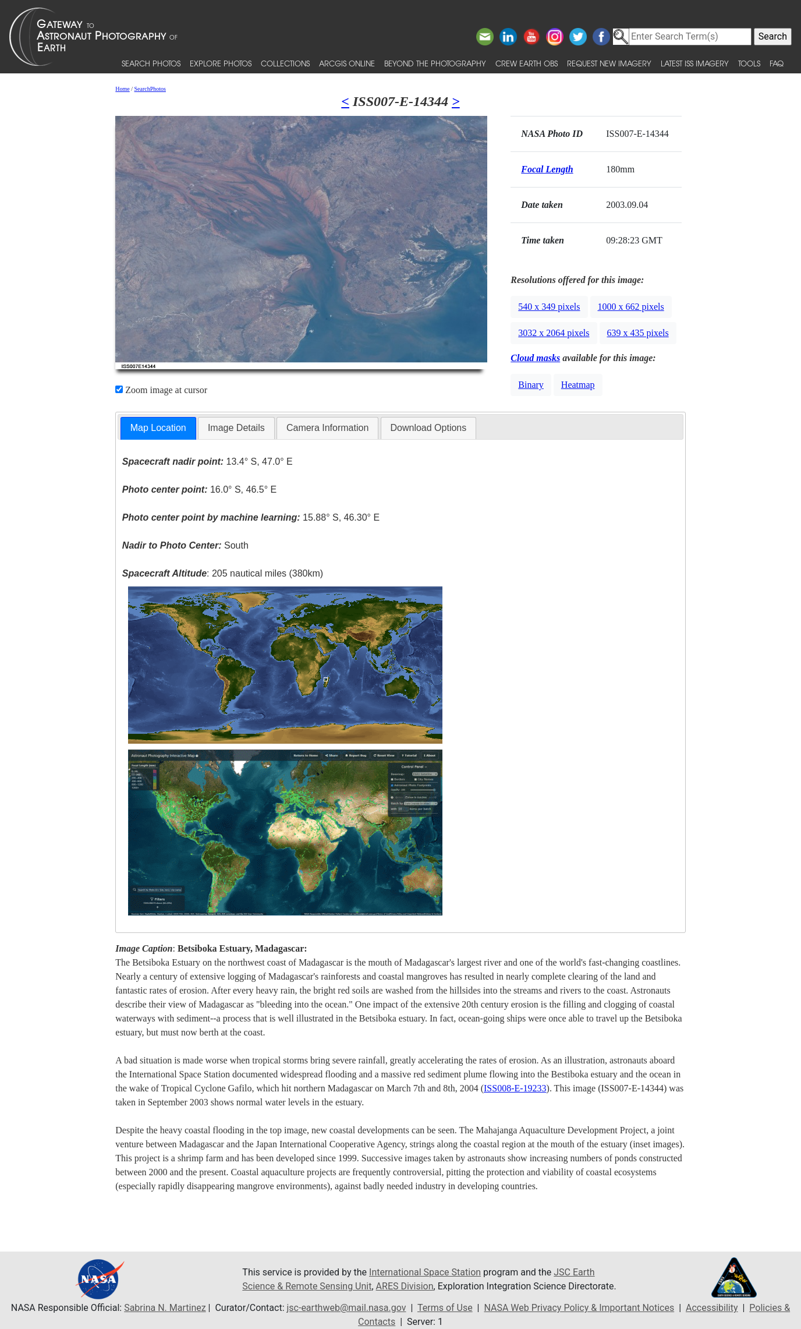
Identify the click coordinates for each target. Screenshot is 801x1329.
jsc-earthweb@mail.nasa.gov (346, 1307)
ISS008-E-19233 (515, 1088)
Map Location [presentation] (158, 428)
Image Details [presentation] (236, 428)
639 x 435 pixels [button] (638, 333)
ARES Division (405, 1286)
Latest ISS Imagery (695, 63)
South (185, 545)
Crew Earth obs (526, 63)
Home (122, 89)
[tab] (158, 428)
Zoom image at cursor (161, 390)
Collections (285, 63)
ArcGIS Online (347, 63)
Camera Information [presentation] (327, 428)
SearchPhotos (150, 89)
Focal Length (547, 169)
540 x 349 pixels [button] (549, 307)
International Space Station (425, 1272)
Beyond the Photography (435, 63)
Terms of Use (445, 1307)
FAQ (777, 63)
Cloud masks (535, 358)
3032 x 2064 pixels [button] (553, 333)
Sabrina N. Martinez (164, 1307)
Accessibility (712, 1307)
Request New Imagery (609, 63)
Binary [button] (531, 385)
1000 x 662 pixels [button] (631, 307)
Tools (749, 63)
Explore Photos (220, 63)
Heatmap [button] (578, 385)
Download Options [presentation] (429, 428)
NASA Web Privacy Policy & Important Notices (579, 1307)
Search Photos (151, 63)
